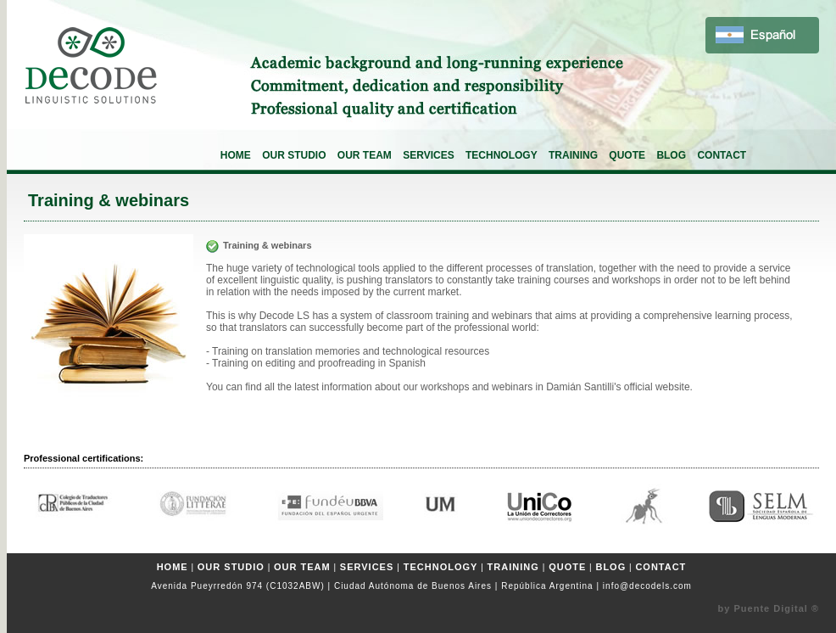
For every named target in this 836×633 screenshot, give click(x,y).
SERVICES (428, 155)
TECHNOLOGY (501, 155)
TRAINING (573, 155)
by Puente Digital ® (768, 608)
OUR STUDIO (294, 155)
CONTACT (721, 155)
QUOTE (627, 155)
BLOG (671, 155)
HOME (235, 155)
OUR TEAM (364, 155)
